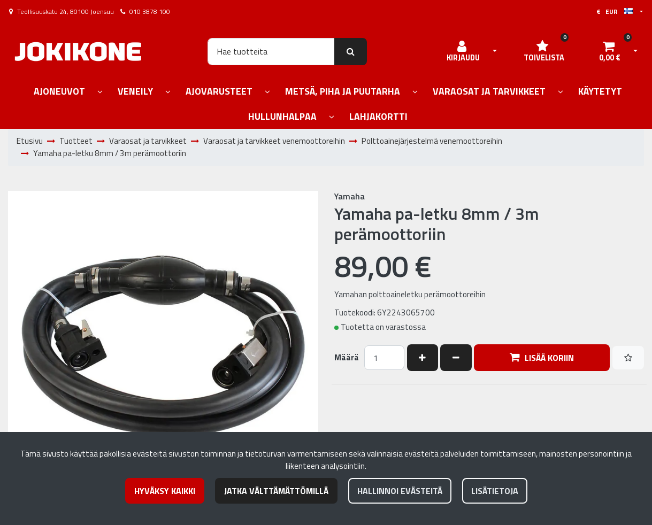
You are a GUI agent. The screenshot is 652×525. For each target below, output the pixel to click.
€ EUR (614, 11)
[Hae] (271, 51)
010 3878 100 (149, 11)
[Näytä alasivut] (100, 92)
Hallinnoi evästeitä (399, 490)
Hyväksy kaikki (164, 490)
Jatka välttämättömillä (276, 490)
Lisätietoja (494, 490)
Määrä (346, 358)
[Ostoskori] (610, 51)
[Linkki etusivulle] (78, 51)
